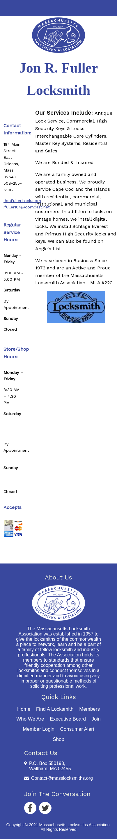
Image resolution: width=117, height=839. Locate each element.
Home (23, 709)
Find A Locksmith (55, 709)
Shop (58, 739)
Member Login (38, 729)
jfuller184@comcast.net (26, 207)
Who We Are (30, 719)
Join (95, 719)
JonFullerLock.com (22, 200)
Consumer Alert (77, 729)
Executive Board (68, 719)
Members (89, 709)
